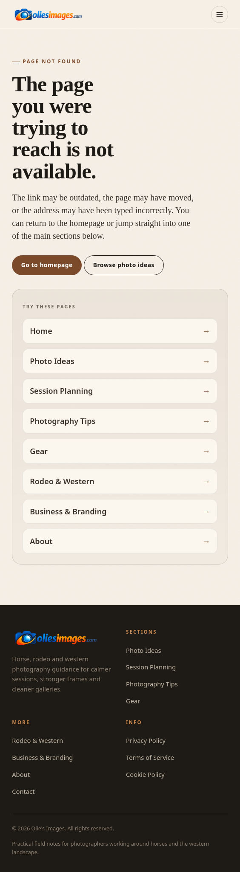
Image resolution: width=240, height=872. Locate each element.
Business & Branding (68, 511)
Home (41, 331)
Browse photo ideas (123, 265)
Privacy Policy (146, 740)
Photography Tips (62, 421)
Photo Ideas (52, 361)
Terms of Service (150, 757)
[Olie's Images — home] (48, 14)
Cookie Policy (145, 774)
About (41, 541)
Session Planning (61, 391)
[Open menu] (219, 14)
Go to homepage (47, 265)
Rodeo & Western (62, 481)
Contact (23, 791)
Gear (39, 451)
